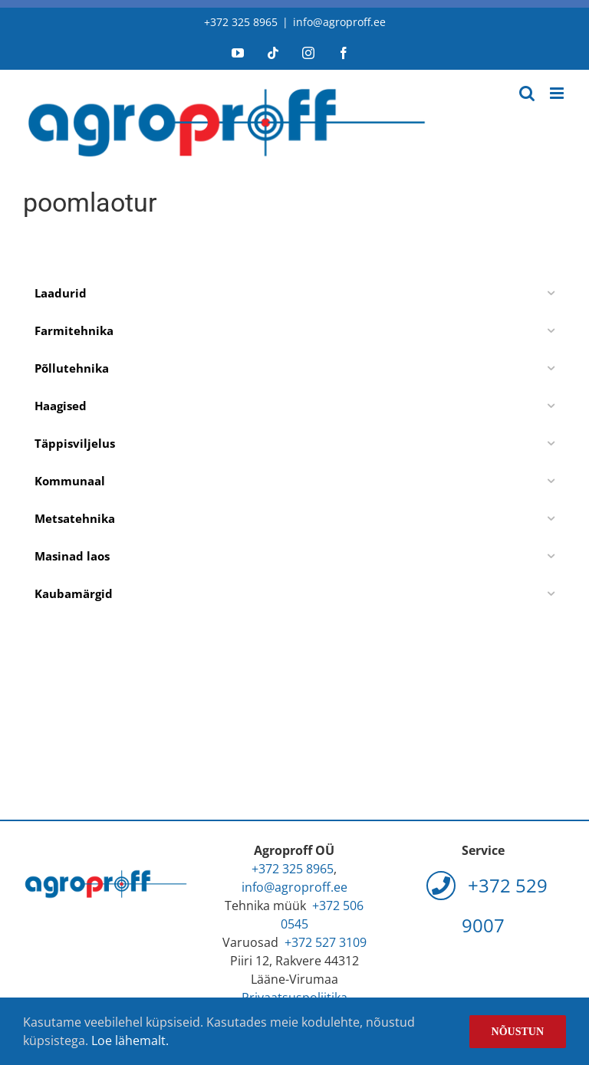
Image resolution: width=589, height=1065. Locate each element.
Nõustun (518, 1031)
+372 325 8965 (241, 22)
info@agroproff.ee (339, 22)
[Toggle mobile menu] (558, 93)
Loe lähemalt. (130, 1040)
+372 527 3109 (326, 942)
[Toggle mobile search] (527, 93)
